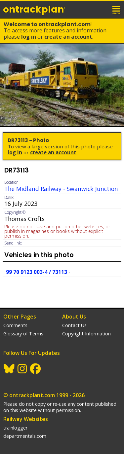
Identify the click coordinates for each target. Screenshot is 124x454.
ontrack (33, 9)
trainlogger (15, 428)
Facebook (36, 369)
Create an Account (68, 36)
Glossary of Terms (23, 333)
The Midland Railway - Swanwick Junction (61, 189)
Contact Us (74, 325)
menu (116, 9)
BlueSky (9, 369)
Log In (28, 36)
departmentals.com (24, 436)
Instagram (22, 369)
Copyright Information (86, 333)
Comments (15, 325)
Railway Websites (25, 419)
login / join (102, 9)
